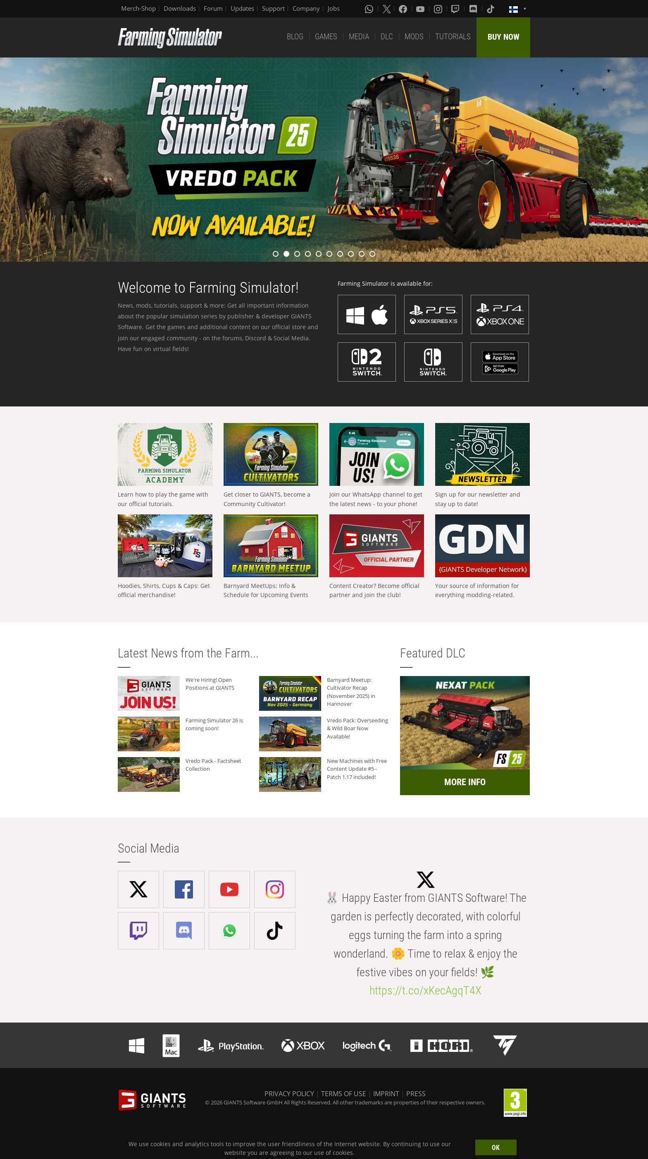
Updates (242, 8)
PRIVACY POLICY (289, 1093)
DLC (387, 36)
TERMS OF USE (343, 1093)
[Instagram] (439, 8)
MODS (414, 36)
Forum (213, 8)
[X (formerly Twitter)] (387, 8)
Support (273, 8)
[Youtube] (421, 8)
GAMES (326, 36)
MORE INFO (465, 782)
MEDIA (359, 36)
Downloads (180, 8)
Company (306, 8)
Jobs (334, 8)
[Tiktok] (491, 8)
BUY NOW (503, 37)
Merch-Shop (138, 8)
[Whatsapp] (370, 8)
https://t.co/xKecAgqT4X (425, 990)
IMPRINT (386, 1093)
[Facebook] (404, 8)
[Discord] (474, 8)
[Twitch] (456, 8)
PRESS (416, 1093)
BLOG (295, 36)
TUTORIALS (453, 36)
